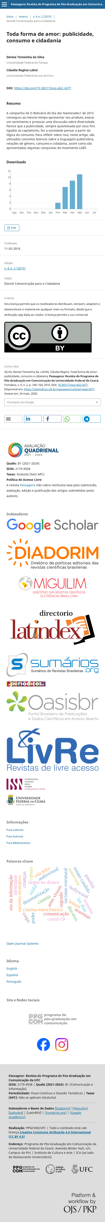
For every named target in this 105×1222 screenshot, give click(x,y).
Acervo (23, 16)
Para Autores (14, 836)
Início (9, 16)
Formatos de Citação (20, 402)
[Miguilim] (80, 1108)
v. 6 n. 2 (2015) (42, 16)
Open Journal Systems (22, 943)
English (11, 968)
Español (12, 975)
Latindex (16, 1113)
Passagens (28, 485)
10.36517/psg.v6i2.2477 (73, 385)
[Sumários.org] (55, 1113)
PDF (13, 228)
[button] (13, 419)
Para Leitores (14, 830)
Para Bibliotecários (18, 843)
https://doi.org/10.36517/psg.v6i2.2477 (42, 88)
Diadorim (62, 1108)
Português (13, 981)
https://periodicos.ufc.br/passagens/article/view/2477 (59, 389)
